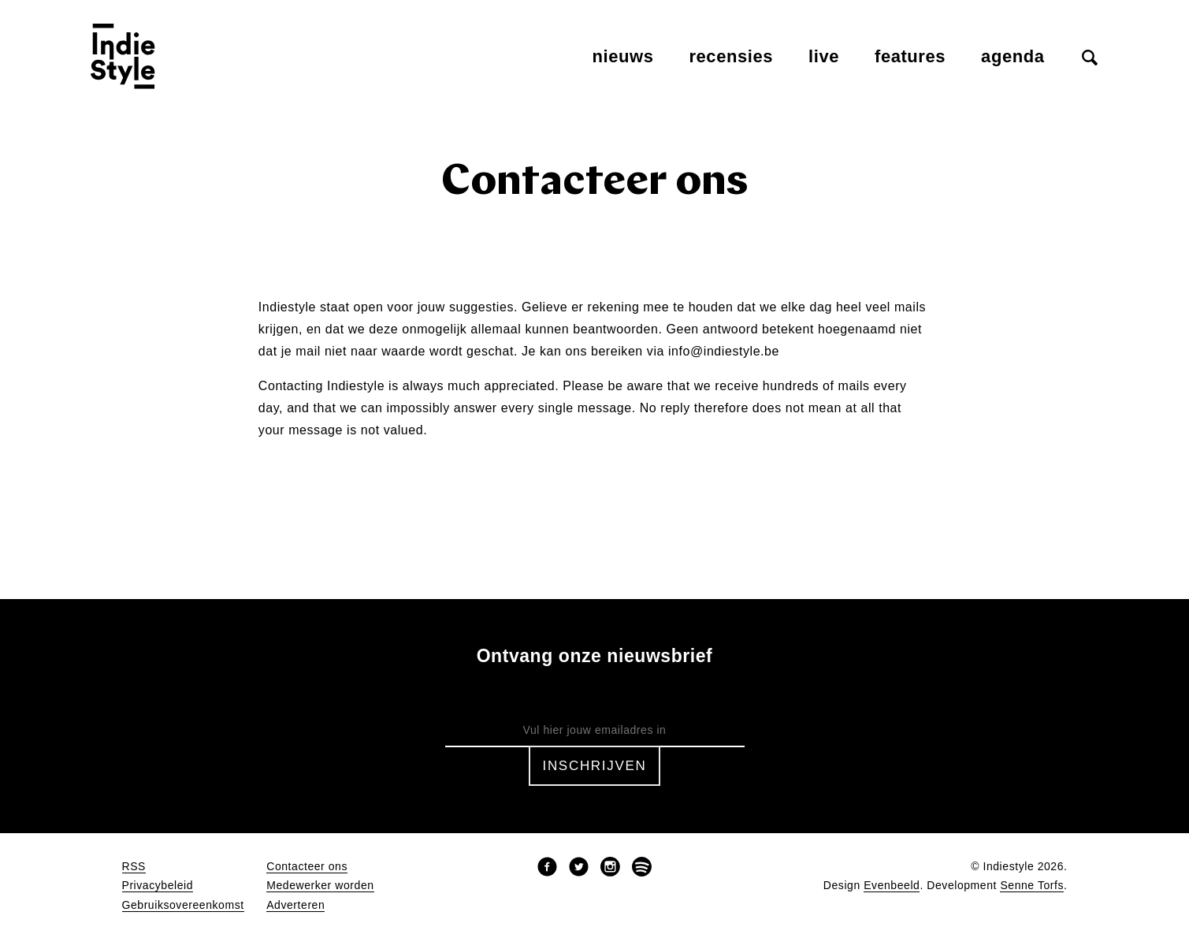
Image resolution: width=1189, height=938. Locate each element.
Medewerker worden (319, 885)
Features (910, 56)
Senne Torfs (1032, 885)
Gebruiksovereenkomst (183, 905)
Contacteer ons (306, 867)
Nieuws (623, 56)
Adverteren (295, 905)
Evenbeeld (892, 885)
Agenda (1012, 56)
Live (823, 56)
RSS (134, 867)
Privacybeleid (158, 885)
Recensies (731, 56)
